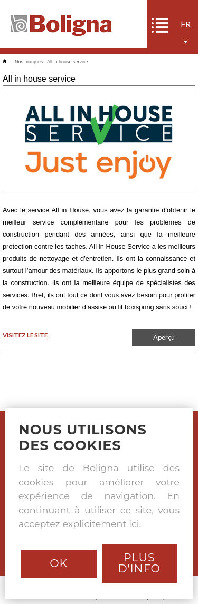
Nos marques (29, 61)
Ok (59, 563)
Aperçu (164, 337)
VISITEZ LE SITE (25, 335)
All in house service (67, 61)
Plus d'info (139, 563)
